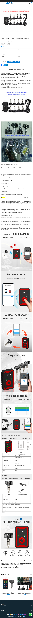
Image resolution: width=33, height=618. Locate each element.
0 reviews (6, 41)
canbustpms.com (15, 616)
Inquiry (23, 69)
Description (11, 69)
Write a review (10, 41)
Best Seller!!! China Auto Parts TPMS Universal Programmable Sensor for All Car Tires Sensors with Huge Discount (24, 593)
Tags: (15, 69)
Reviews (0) (19, 69)
